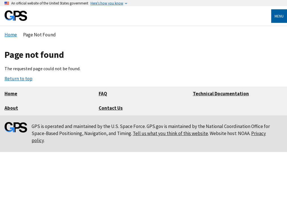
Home (11, 94)
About (11, 108)
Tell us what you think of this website (170, 133)
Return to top (18, 79)
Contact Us (111, 108)
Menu (279, 16)
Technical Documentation (221, 94)
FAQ (103, 94)
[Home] (16, 19)
